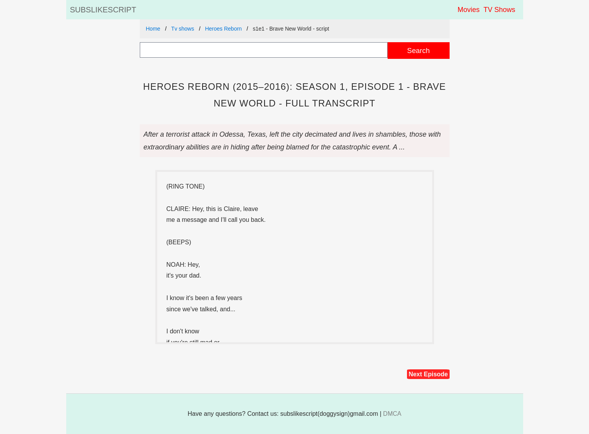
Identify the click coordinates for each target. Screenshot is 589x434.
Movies (468, 10)
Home (153, 29)
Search (418, 50)
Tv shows (182, 29)
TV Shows (499, 10)
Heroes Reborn (223, 29)
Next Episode (428, 374)
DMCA (392, 413)
